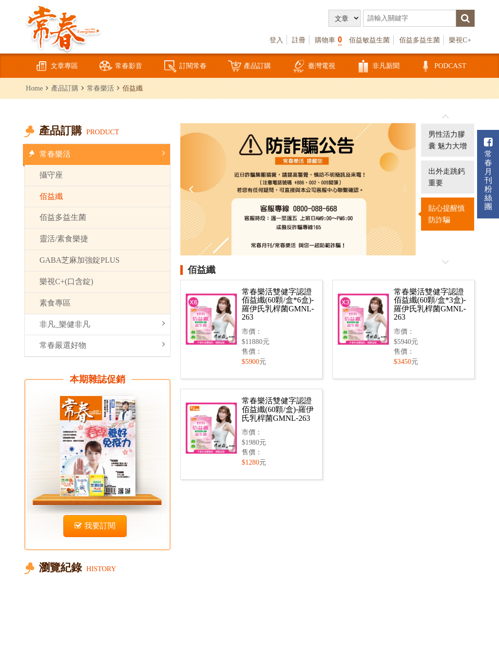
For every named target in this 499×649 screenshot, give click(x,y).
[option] (298, 189)
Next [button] (403, 189)
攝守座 (51, 175)
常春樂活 (100, 88)
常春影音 (120, 66)
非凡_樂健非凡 (102, 323)
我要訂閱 (95, 526)
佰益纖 (51, 196)
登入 (276, 40)
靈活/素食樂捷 (63, 238)
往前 (445, 117)
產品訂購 (249, 66)
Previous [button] (192, 189)
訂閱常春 (185, 66)
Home (34, 88)
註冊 (299, 40)
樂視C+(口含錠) (66, 281)
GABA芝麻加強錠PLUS (79, 260)
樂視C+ (460, 40)
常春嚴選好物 (102, 344)
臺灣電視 (313, 66)
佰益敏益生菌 (369, 40)
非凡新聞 (378, 66)
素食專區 (55, 303)
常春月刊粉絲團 (488, 174)
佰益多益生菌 (419, 40)
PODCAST (442, 66)
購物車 (328, 40)
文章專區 (56, 66)
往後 (445, 262)
